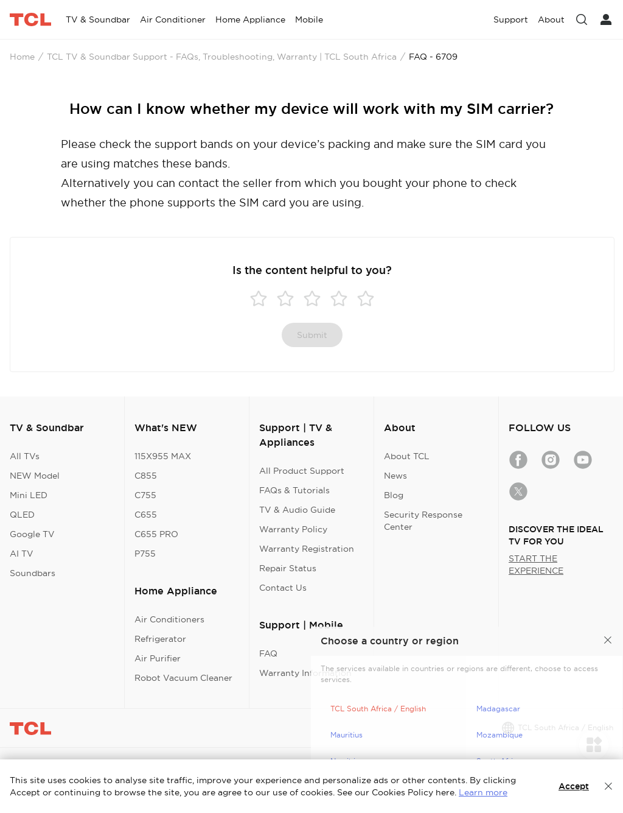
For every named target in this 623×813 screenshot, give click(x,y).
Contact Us (283, 587)
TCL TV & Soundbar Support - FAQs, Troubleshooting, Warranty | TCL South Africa (222, 56)
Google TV (32, 534)
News (395, 475)
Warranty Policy (293, 529)
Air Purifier (157, 658)
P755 (145, 553)
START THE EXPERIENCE (536, 564)
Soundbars (32, 573)
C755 (145, 495)
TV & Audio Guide (297, 509)
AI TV (21, 553)
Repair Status (287, 568)
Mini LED (28, 495)
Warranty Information (305, 672)
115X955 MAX (162, 456)
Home (22, 56)
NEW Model (35, 475)
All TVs (25, 456)
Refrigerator (160, 638)
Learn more (483, 792)
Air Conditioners (169, 619)
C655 (145, 514)
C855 (145, 475)
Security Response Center (423, 520)
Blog (393, 495)
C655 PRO (156, 534)
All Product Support (301, 470)
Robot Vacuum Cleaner (183, 677)
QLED (22, 514)
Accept (574, 786)
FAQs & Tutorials (294, 490)
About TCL (407, 456)
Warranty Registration (306, 548)
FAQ (268, 653)
